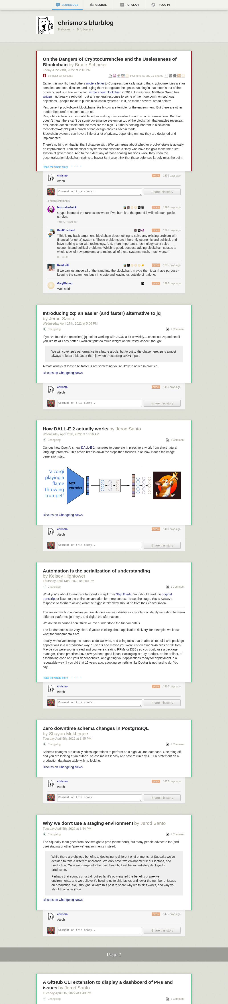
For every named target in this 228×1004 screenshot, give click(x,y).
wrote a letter (95, 83)
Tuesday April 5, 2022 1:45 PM (67, 738)
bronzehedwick (67, 207)
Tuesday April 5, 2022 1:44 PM (67, 828)
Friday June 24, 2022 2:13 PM (67, 70)
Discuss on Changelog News (63, 373)
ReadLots (63, 265)
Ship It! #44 (124, 594)
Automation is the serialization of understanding (96, 570)
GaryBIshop (64, 283)
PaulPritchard (66, 230)
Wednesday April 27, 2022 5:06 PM (70, 323)
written (47, 96)
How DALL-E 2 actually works (75, 428)
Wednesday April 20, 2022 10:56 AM (71, 434)
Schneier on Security (60, 75)
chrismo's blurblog (86, 22)
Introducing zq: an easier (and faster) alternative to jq (102, 313)
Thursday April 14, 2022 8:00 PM (68, 581)
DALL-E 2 (88, 447)
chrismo (62, 175)
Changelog (54, 329)
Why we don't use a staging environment (88, 823)
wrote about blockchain (105, 92)
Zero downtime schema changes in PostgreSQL (96, 728)
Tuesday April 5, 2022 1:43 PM (67, 993)
